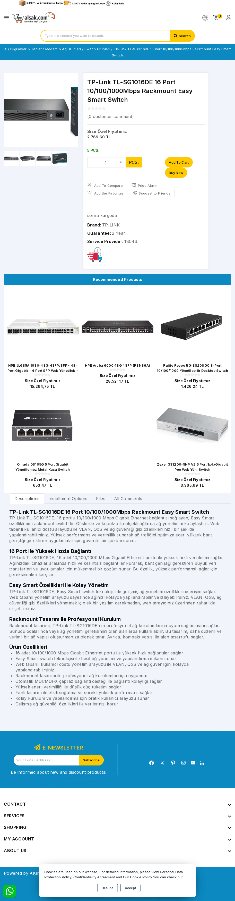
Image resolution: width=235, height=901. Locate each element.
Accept (130, 888)
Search (185, 36)
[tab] (27, 498)
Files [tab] (100, 498)
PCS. (134, 162)
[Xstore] (34, 17)
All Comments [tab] (128, 498)
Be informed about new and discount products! (58, 772)
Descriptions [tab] (27, 498)
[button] (72, 110)
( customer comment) (110, 116)
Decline (107, 888)
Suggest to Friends (151, 192)
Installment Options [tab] (68, 498)
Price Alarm (144, 185)
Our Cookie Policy (137, 877)
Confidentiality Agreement (94, 877)
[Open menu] (8, 17)
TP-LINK (111, 225)
